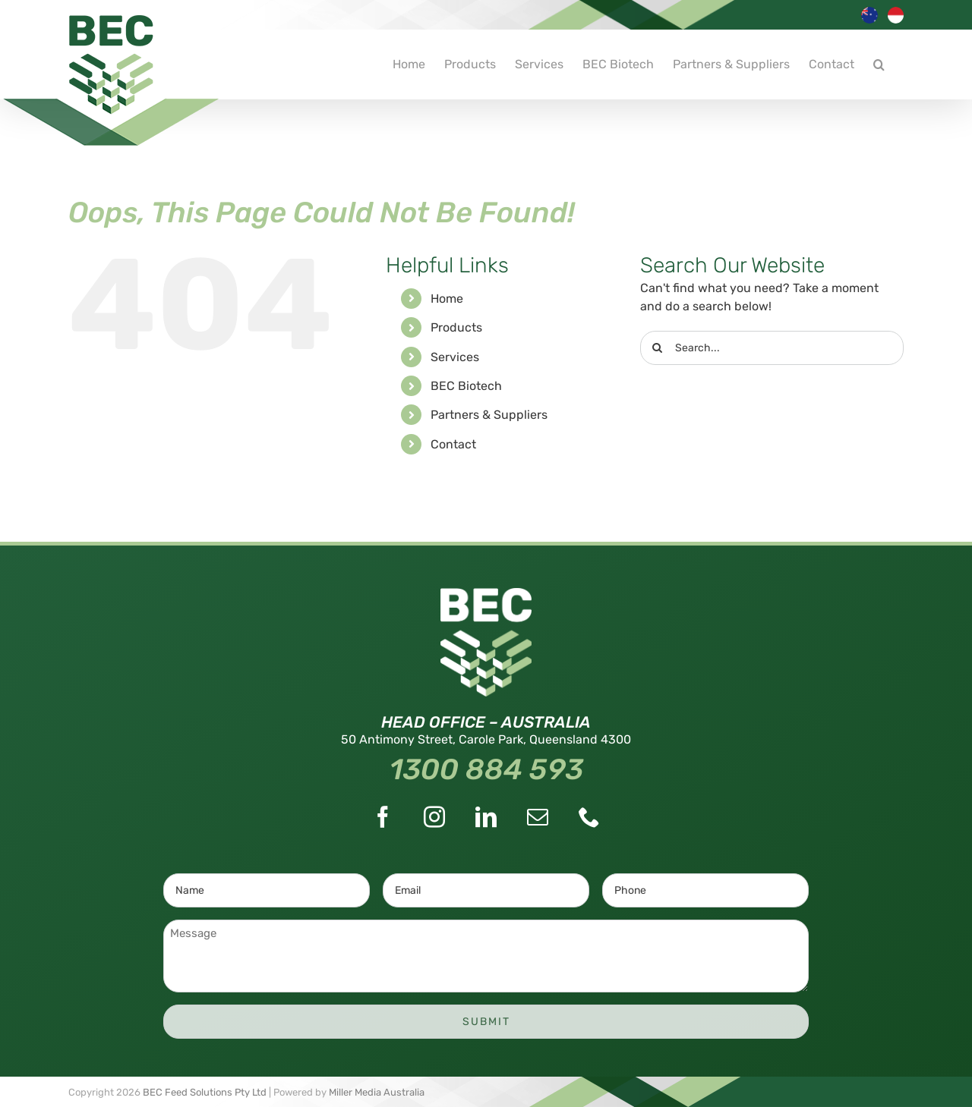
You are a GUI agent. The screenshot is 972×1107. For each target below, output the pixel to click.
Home (447, 298)
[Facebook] (382, 817)
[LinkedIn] (486, 817)
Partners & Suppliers (489, 414)
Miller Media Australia (376, 1092)
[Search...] (772, 348)
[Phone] (589, 817)
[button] (879, 64)
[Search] (657, 348)
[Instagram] (434, 817)
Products (456, 327)
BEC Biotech (466, 386)
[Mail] (537, 817)
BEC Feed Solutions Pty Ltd (205, 1092)
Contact (453, 444)
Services (455, 357)
